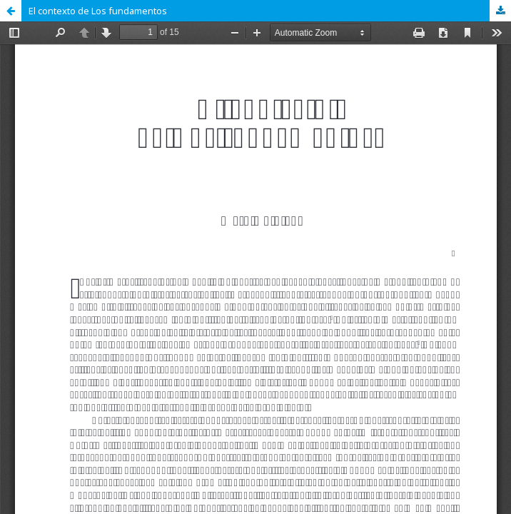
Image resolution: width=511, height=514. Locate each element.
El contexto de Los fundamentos (98, 10)
